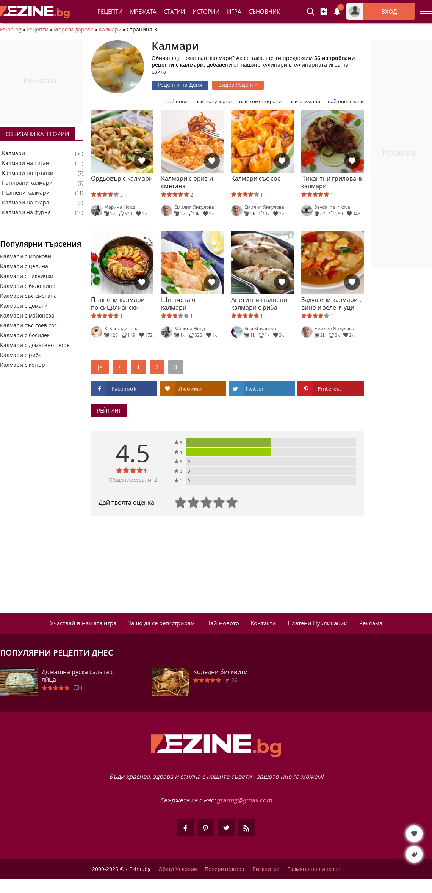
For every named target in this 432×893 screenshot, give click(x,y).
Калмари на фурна (26, 212)
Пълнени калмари (26, 193)
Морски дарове (73, 30)
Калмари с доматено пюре (35, 345)
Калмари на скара (25, 203)
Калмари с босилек (25, 335)
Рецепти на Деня (180, 84)
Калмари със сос (255, 178)
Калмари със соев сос (28, 325)
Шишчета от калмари (180, 303)
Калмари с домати (24, 305)
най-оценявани (346, 101)
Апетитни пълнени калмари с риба (259, 303)
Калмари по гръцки (27, 173)
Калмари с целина (24, 266)
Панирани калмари (27, 183)
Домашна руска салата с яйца (78, 675)
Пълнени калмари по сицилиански (118, 303)
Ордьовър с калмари (122, 178)
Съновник (264, 11)
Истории (206, 11)
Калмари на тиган (25, 163)
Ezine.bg (11, 30)
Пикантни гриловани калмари (332, 182)
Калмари (110, 30)
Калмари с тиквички (26, 276)
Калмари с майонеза (27, 315)
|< (100, 367)
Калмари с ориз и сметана (187, 182)
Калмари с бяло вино (27, 285)
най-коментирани (260, 101)
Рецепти (109, 11)
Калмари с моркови (25, 256)
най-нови (177, 101)
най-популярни (213, 101)
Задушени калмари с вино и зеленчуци (331, 303)
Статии (174, 11)
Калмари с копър (22, 364)
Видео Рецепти (238, 84)
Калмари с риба (21, 354)
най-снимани (304, 101)
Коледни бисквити (220, 672)
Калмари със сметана (28, 295)
